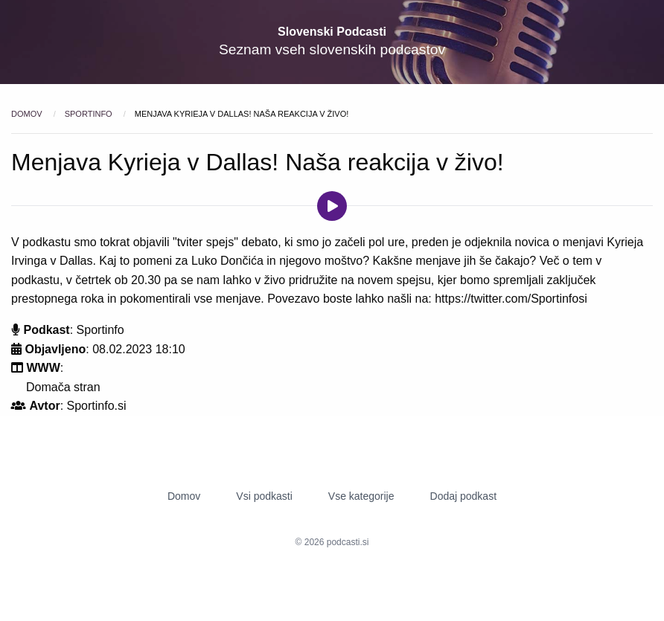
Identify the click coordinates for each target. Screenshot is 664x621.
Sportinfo (90, 113)
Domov (28, 113)
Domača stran (63, 387)
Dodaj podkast (463, 496)
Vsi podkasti (264, 496)
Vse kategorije (361, 496)
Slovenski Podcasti (332, 31)
